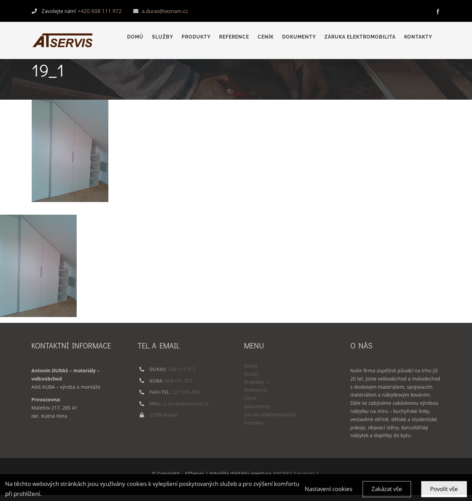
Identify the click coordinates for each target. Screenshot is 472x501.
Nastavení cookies (328, 493)
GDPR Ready (163, 415)
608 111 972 (182, 369)
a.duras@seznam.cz (165, 11)
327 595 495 (185, 392)
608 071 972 (179, 380)
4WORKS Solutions (294, 473)
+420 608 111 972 (100, 11)
